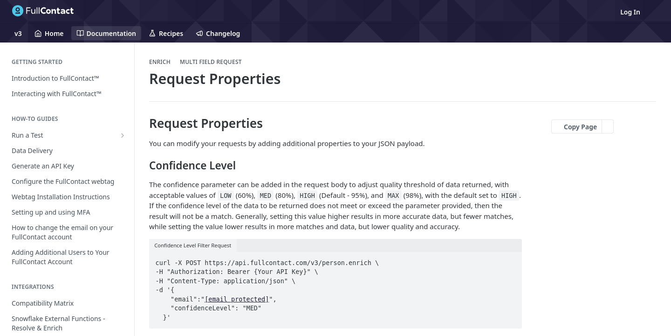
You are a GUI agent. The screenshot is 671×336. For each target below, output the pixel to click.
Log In (630, 11)
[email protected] (237, 299)
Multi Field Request (211, 62)
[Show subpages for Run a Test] (122, 135)
